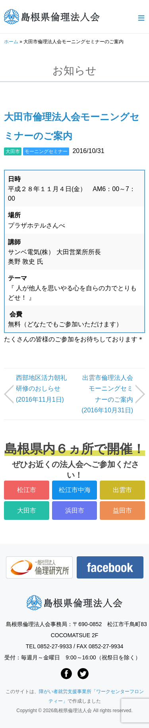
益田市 (122, 510)
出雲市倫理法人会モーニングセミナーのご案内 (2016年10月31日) (107, 394)
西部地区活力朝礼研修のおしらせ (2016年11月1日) (41, 388)
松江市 (26, 490)
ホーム (11, 41)
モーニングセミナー (46, 151)
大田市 (13, 151)
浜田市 (74, 510)
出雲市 (122, 490)
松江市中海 (75, 490)
